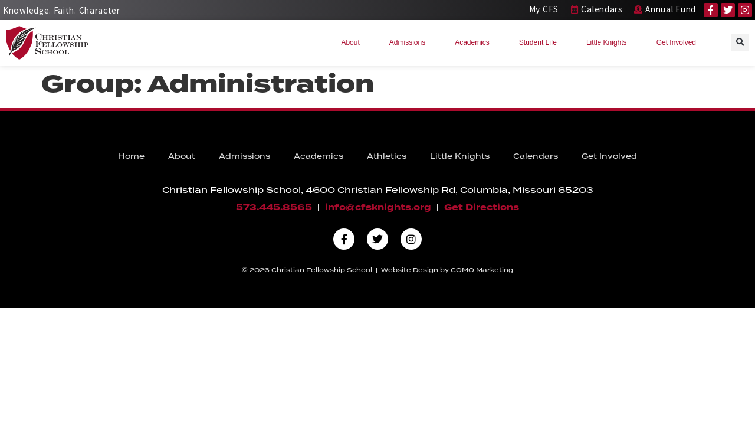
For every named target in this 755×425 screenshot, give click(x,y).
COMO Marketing (482, 270)
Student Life (541, 42)
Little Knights (609, 42)
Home (131, 156)
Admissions (410, 42)
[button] (740, 42)
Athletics (386, 156)
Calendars (535, 156)
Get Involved (679, 42)
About (353, 42)
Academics (475, 42)
